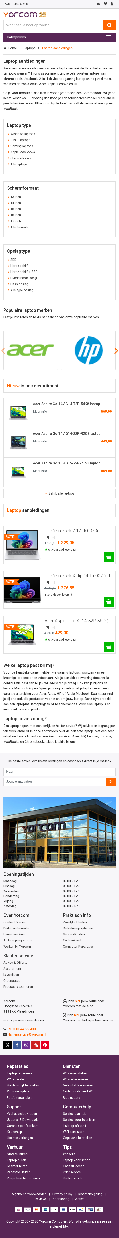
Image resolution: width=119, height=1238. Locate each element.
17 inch (15, 221)
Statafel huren (17, 1154)
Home (12, 48)
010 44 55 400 (16, 4)
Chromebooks (20, 158)
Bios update (71, 1098)
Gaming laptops (21, 146)
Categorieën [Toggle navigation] (16, 37)
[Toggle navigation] (108, 37)
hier (77, 1001)
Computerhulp (77, 1106)
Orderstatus (11, 981)
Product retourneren (18, 987)
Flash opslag (19, 284)
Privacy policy (62, 1194)
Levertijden (11, 975)
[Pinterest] (45, 1045)
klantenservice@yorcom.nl (27, 1034)
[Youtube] (35, 1045)
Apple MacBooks (22, 152)
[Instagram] (26, 1045)
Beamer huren (17, 1166)
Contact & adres (15, 922)
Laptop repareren (19, 1073)
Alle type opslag (21, 290)
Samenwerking (14, 934)
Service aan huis (75, 1114)
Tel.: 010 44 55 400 (21, 1029)
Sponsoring (61, 1199)
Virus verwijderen (19, 1091)
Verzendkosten (74, 934)
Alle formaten (20, 227)
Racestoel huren (18, 1172)
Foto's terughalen (19, 1098)
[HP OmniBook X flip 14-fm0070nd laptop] (109, 602)
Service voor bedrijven (79, 1120)
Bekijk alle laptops (61, 493)
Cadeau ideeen (73, 1166)
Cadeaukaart (72, 940)
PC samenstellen (75, 1073)
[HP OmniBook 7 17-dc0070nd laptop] (109, 557)
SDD (13, 260)
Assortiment (12, 969)
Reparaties (17, 1066)
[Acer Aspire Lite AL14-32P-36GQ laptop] (109, 647)
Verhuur (15, 1147)
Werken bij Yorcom (17, 947)
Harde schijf (19, 266)
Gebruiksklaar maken (78, 1085)
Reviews (41, 1199)
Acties (79, 1199)
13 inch (15, 197)
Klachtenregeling (90, 1194)
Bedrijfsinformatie (16, 928)
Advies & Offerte (15, 963)
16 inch (15, 215)
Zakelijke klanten (75, 922)
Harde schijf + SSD (24, 272)
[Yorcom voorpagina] (24, 15)
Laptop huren (16, 1160)
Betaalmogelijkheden (78, 928)
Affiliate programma (17, 940)
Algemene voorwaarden (29, 1194)
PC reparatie (16, 1079)
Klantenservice (18, 955)
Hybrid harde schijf (23, 278)
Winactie (69, 1154)
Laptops (29, 48)
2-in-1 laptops (20, 140)
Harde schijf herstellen (23, 1085)
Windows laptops (22, 134)
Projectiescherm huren (23, 1178)
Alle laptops (18, 164)
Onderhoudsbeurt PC (78, 1091)
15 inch (15, 209)
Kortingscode (72, 1178)
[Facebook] (17, 1045)
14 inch (15, 203)
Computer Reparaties (78, 947)
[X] (7, 1045)
